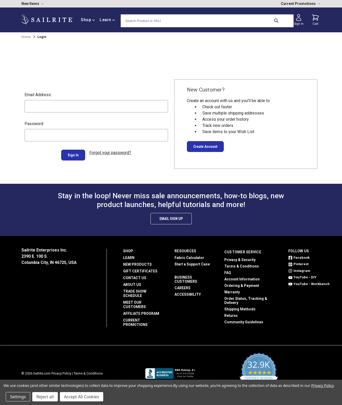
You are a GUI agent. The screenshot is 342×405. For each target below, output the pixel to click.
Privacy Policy (61, 371)
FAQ (227, 271)
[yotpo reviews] (258, 371)
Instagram (299, 269)
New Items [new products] (32, 4)
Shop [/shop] (88, 19)
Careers (182, 286)
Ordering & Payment (241, 283)
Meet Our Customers (134, 302)
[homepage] (47, 19)
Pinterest (298, 262)
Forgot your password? (110, 152)
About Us (132, 282)
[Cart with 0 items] (315, 20)
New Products (137, 262)
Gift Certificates (140, 269)
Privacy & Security (240, 258)
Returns (231, 313)
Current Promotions (135, 320)
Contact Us (134, 276)
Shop (128, 249)
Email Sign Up (171, 217)
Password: (34, 123)
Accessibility (187, 292)
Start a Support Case (192, 262)
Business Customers (185, 277)
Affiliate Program (141, 311)
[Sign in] (298, 20)
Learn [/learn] (107, 19)
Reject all (45, 397)
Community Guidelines (243, 320)
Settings (18, 397)
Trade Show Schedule (134, 291)
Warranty (232, 290)
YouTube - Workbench (309, 282)
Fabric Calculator (189, 256)
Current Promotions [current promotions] (301, 4)
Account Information (242, 277)
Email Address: (38, 94)
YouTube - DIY (302, 275)
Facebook (298, 255)
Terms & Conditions (241, 264)
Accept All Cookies (81, 397)
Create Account (205, 146)
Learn (128, 256)
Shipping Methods (240, 307)
